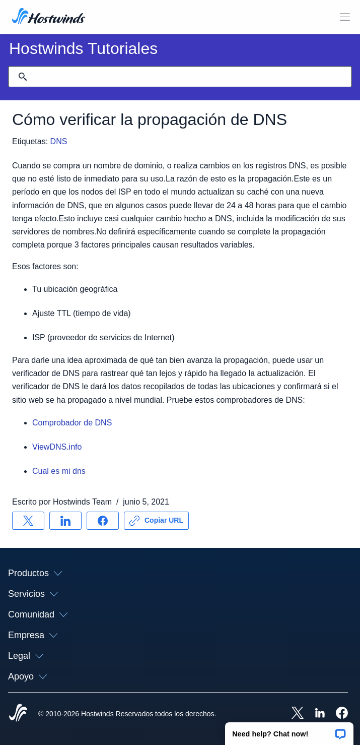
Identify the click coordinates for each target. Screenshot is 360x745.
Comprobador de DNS (72, 422)
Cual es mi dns (59, 471)
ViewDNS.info (57, 447)
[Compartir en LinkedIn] (65, 521)
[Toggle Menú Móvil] (345, 17)
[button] (289, 730)
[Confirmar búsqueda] (23, 77)
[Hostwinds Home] (18, 714)
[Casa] (48, 17)
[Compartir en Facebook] (103, 521)
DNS (58, 141)
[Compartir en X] (28, 521)
